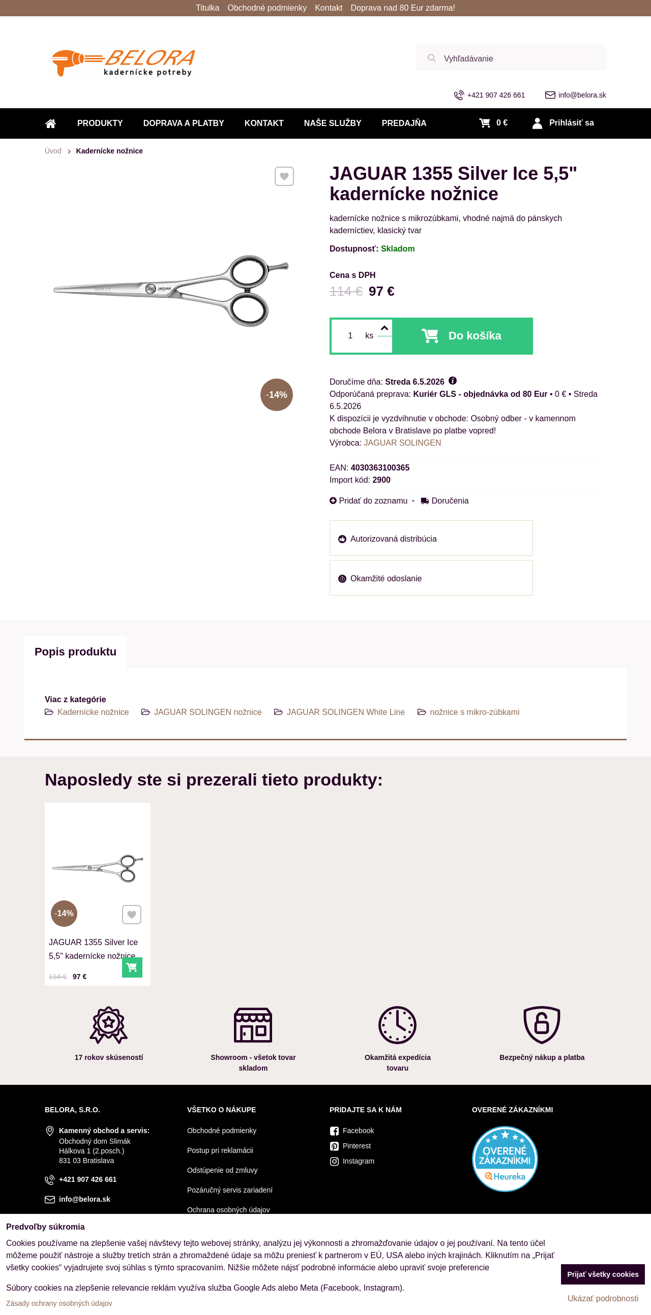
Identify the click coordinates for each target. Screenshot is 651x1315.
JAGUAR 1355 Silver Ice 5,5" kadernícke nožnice (95, 927)
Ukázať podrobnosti (603, 1298)
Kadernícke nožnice (93, 712)
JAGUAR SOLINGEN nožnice (208, 712)
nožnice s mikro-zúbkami (475, 712)
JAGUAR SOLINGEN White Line (346, 712)
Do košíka (475, 335)
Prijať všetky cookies (603, 1274)
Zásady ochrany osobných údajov (59, 1303)
